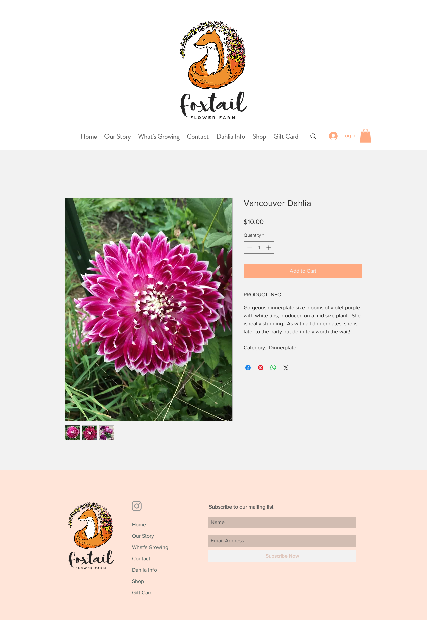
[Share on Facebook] (248, 368)
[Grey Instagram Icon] (136, 506)
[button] (365, 136)
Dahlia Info (144, 570)
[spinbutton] (259, 247)
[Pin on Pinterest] (261, 368)
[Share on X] (286, 368)
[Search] (313, 136)
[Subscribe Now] (282, 556)
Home (139, 524)
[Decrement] (249, 247)
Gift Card (142, 592)
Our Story (143, 536)
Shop (138, 581)
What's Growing (150, 547)
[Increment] (269, 247)
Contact (141, 558)
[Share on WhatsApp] (273, 368)
